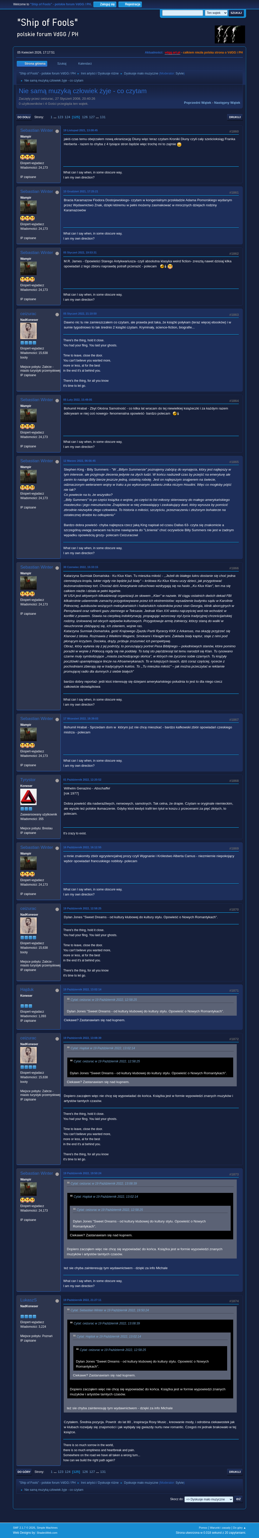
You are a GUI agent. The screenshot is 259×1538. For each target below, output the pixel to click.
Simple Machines (47, 1527)
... (55, 117)
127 (92, 117)
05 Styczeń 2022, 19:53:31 (80, 252)
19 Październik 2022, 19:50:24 (82, 1173)
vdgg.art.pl (172, 52)
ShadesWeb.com (47, 1532)
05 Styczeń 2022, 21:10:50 (80, 313)
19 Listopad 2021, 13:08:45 (80, 130)
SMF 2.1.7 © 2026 (24, 1527)
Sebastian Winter (36, 130)
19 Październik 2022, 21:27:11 (82, 1299)
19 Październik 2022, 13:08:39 (82, 1037)
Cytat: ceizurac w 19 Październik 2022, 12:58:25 (104, 1000)
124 (67, 117)
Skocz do (176, 1499)
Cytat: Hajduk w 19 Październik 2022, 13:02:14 (103, 1048)
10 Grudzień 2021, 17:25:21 (80, 191)
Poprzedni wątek (197, 103)
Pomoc (203, 1527)
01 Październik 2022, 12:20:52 (82, 779)
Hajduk (27, 989)
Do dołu (23, 117)
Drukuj (235, 117)
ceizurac (28, 313)
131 (102, 117)
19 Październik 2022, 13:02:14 (82, 989)
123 (60, 117)
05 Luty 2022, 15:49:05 (77, 399)
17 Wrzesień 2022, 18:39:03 (80, 718)
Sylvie (180, 73)
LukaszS (28, 1300)
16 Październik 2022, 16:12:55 (82, 847)
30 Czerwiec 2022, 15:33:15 (80, 567)
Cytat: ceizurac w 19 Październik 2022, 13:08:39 (104, 1183)
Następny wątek (227, 103)
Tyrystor (27, 779)
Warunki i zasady (220, 1527)
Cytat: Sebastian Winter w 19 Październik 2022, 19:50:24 (110, 1310)
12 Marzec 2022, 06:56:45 (79, 460)
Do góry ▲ (239, 1527)
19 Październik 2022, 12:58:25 (82, 908)
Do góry (24, 1471)
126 (85, 117)
